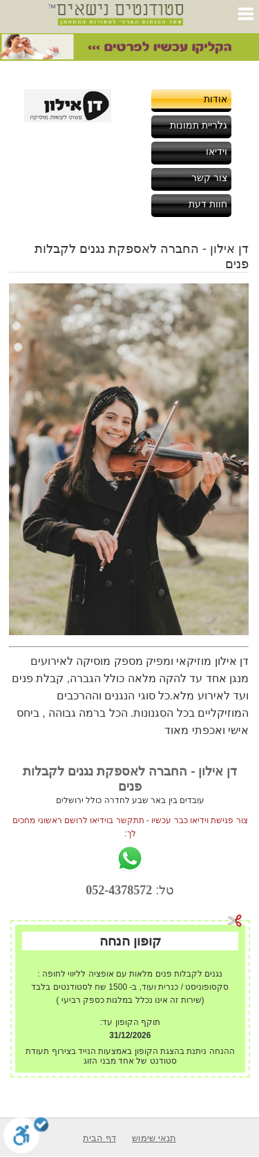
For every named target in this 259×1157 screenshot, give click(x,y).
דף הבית (99, 1138)
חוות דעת (208, 203)
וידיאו (216, 151)
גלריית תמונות (198, 125)
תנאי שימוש (154, 1138)
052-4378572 (119, 890)
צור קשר (209, 177)
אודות (215, 98)
